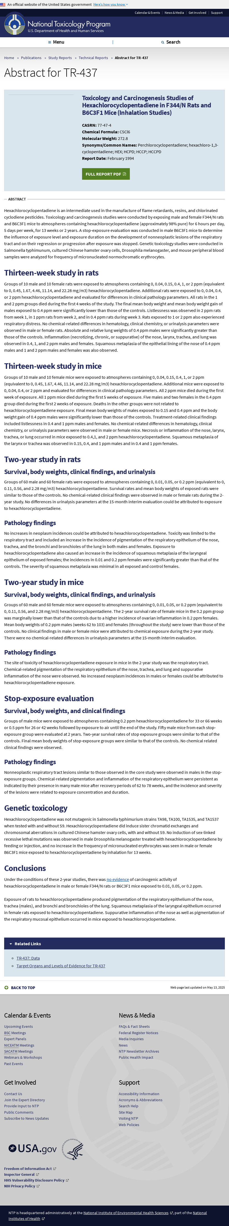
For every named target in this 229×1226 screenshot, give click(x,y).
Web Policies (129, 1124)
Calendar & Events (147, 12)
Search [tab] (173, 42)
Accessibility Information (139, 1093)
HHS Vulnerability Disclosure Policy (34, 1180)
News (123, 1045)
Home (9, 57)
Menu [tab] (58, 42)
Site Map (126, 1112)
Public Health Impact (136, 1057)
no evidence (118, 879)
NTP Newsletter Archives (139, 1051)
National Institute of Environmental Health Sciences (126, 1212)
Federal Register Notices (138, 1032)
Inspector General (19, 1174)
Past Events (13, 1063)
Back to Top (23, 987)
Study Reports (60, 57)
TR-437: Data (28, 958)
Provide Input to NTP (21, 1105)
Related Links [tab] (28, 943)
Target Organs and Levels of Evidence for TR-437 (61, 965)
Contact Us (13, 1093)
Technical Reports (93, 57)
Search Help (128, 1105)
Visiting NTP (128, 1118)
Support (217, 12)
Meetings (15, 1033)
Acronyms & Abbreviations (140, 1099)
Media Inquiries (131, 1038)
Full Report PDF (103, 174)
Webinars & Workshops (23, 1057)
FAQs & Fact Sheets (134, 1026)
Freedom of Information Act (28, 1168)
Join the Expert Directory (24, 1099)
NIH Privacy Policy (19, 1185)
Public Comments (18, 1112)
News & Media (174, 12)
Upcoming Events (18, 1026)
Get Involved (197, 12)
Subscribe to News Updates (26, 1118)
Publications (31, 57)
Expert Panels (15, 1038)
